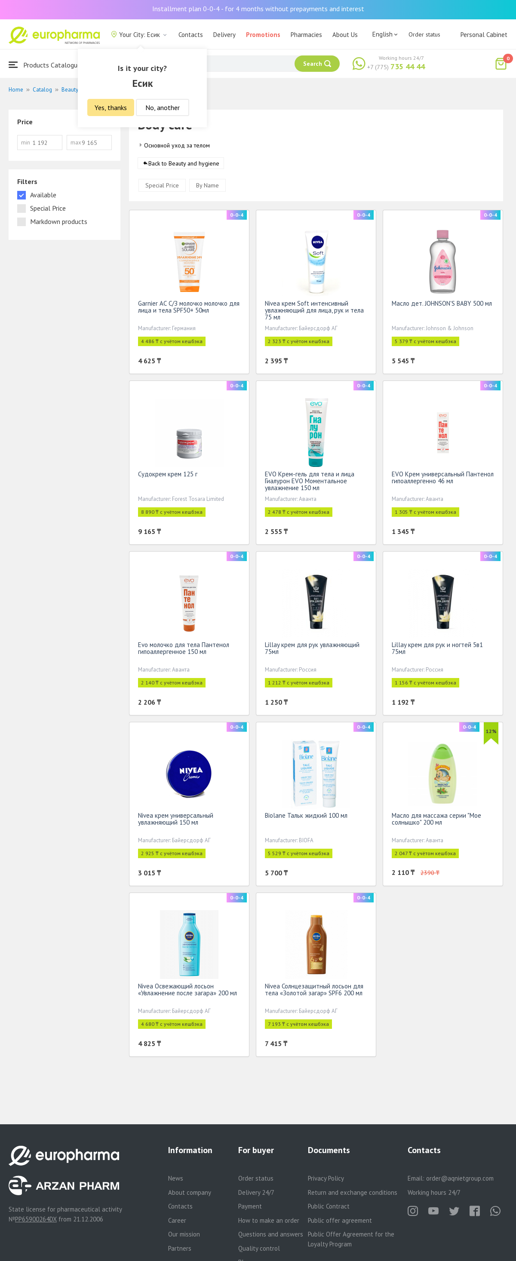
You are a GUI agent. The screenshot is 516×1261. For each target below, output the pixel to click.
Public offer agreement (340, 1220)
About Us (345, 35)
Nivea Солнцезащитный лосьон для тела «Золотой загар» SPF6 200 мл (314, 991)
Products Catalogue (45, 64)
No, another (162, 107)
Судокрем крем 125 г (167, 476)
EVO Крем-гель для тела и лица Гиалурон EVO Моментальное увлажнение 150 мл (309, 483)
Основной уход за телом (177, 145)
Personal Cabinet (484, 35)
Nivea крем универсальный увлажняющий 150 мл (175, 820)
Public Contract (329, 1206)
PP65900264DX (36, 1219)
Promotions (263, 35)
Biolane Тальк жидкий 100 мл (306, 817)
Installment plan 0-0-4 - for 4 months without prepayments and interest (258, 8)
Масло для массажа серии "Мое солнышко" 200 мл (436, 820)
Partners (179, 1248)
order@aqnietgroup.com (460, 1178)
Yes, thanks (111, 107)
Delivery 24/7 (256, 1192)
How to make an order (268, 1220)
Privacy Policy (326, 1178)
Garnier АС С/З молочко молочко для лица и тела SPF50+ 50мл (189, 308)
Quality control (259, 1248)
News (175, 1178)
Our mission (184, 1234)
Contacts (190, 35)
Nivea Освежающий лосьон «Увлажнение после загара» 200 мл (187, 991)
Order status (424, 34)
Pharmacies (306, 35)
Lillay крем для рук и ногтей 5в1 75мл (437, 649)
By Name (207, 187)
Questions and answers (270, 1234)
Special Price (162, 187)
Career (177, 1220)
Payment (250, 1206)
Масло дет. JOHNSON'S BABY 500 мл (442, 305)
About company (189, 1192)
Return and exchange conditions (352, 1192)
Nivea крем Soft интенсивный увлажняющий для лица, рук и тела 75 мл (314, 312)
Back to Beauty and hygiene (183, 165)
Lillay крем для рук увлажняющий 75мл (312, 649)
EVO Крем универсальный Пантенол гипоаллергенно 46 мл (443, 479)
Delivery (224, 35)
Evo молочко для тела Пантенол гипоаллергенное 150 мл (183, 649)
